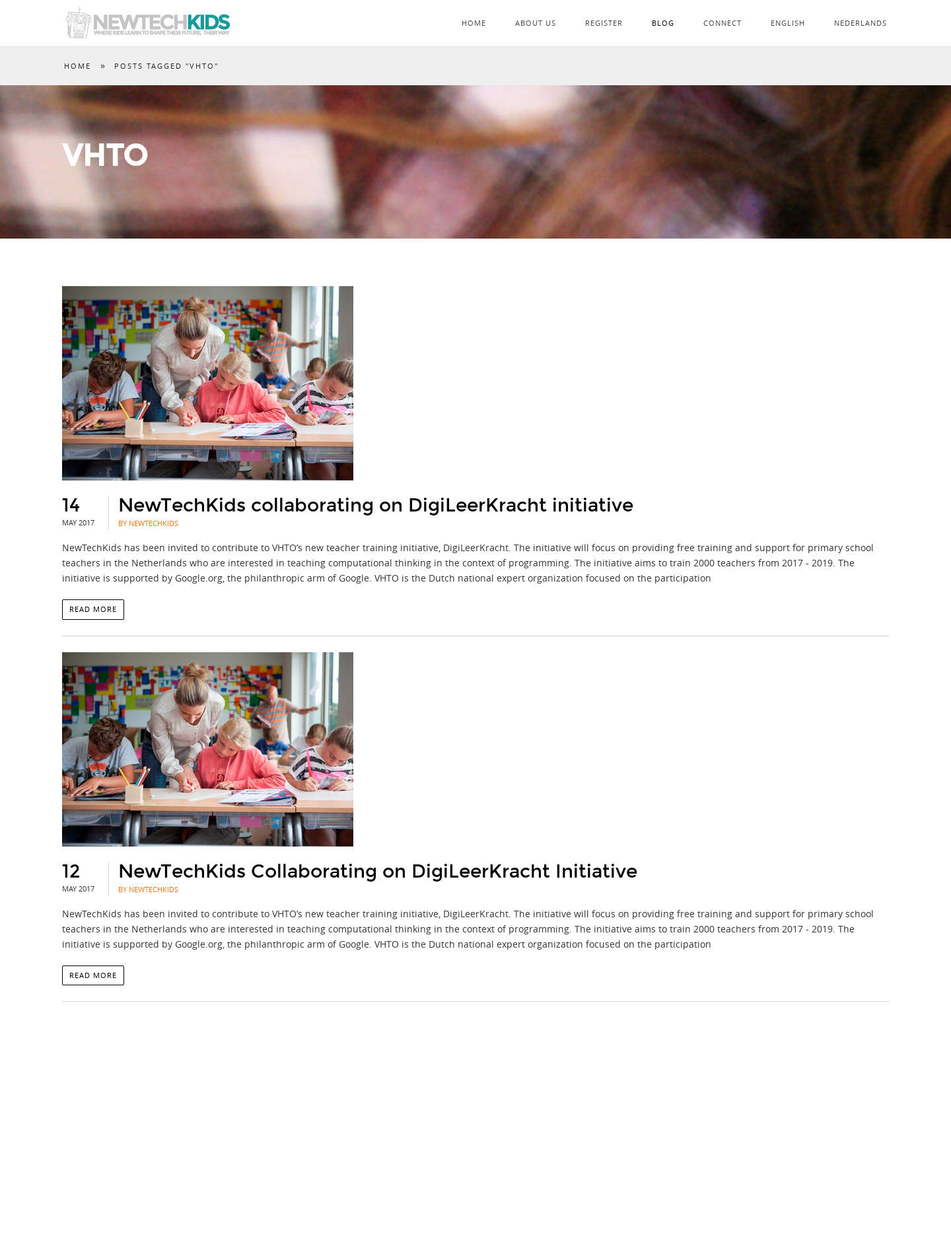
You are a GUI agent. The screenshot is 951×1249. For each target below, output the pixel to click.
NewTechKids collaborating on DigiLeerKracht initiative (375, 505)
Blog (663, 23)
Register (604, 23)
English (788, 23)
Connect (722, 23)
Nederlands (860, 23)
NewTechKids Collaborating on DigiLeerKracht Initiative (377, 871)
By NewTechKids (148, 523)
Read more (93, 609)
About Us (535, 23)
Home (474, 23)
